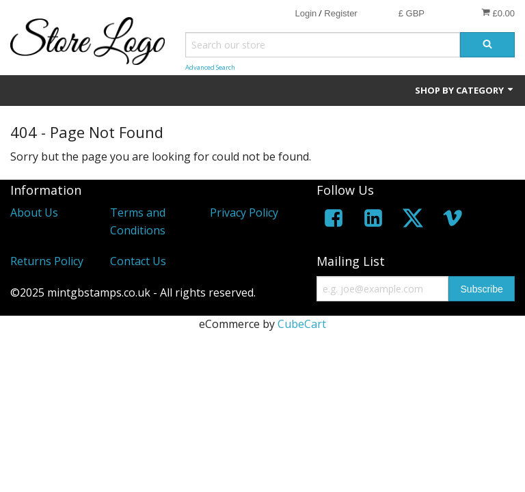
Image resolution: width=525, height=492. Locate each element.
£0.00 (498, 13)
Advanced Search (210, 67)
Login (306, 13)
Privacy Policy (244, 212)
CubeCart (302, 323)
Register (340, 13)
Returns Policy (46, 261)
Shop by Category (465, 90)
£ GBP (412, 13)
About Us (34, 212)
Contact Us (138, 261)
